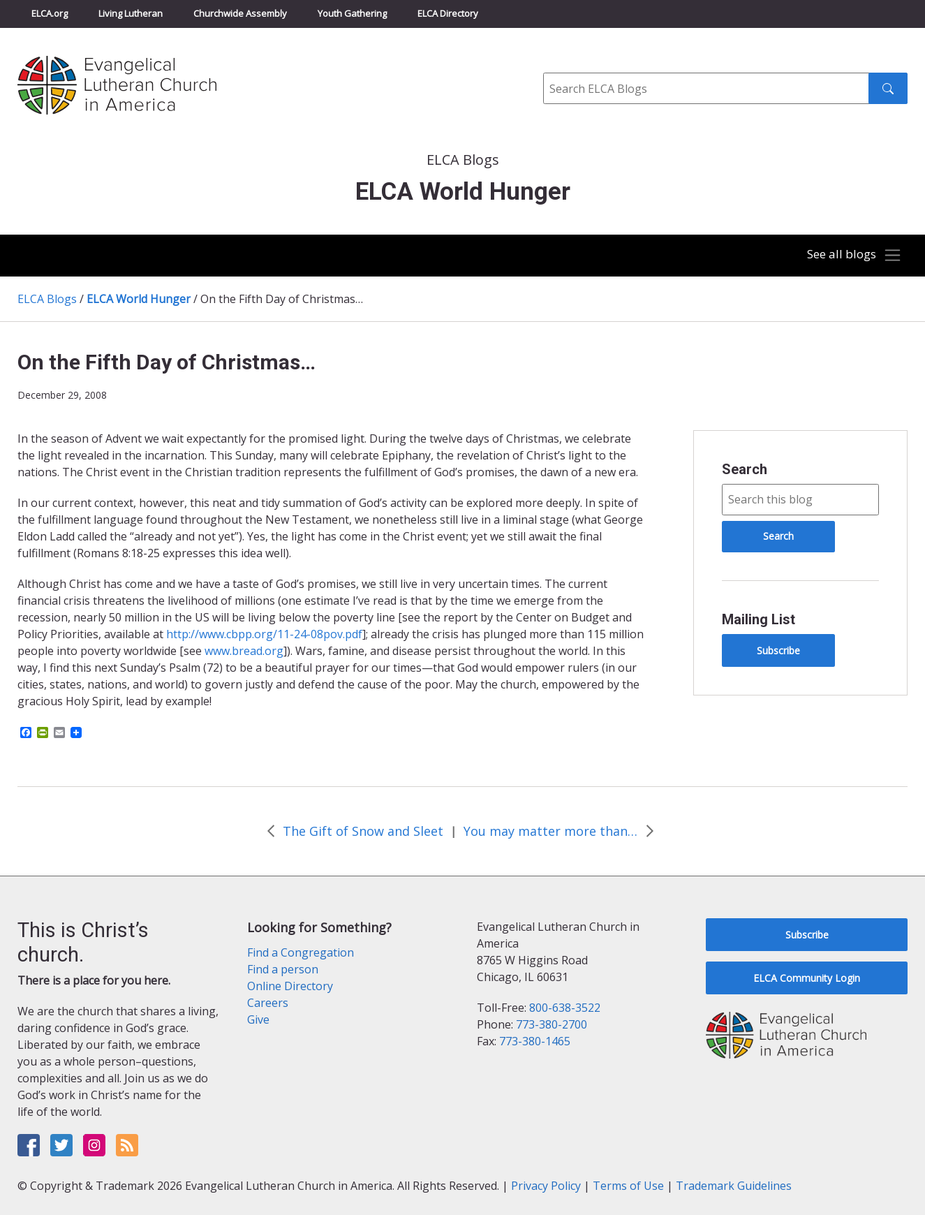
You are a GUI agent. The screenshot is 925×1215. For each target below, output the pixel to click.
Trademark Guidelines (734, 1185)
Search (744, 469)
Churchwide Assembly (240, 13)
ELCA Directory (447, 13)
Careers (267, 1002)
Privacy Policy (546, 1185)
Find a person (282, 969)
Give (258, 1019)
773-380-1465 (534, 1041)
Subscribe (778, 650)
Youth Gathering (352, 13)
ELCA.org (49, 13)
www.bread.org (244, 650)
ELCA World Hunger (139, 299)
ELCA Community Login (806, 978)
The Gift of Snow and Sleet (363, 831)
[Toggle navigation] (851, 255)
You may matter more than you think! (551, 831)
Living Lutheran (130, 13)
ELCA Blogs (47, 299)
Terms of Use (628, 1185)
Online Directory (290, 986)
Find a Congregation (300, 952)
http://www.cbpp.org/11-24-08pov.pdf (264, 634)
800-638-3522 (564, 1007)
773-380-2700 (551, 1024)
